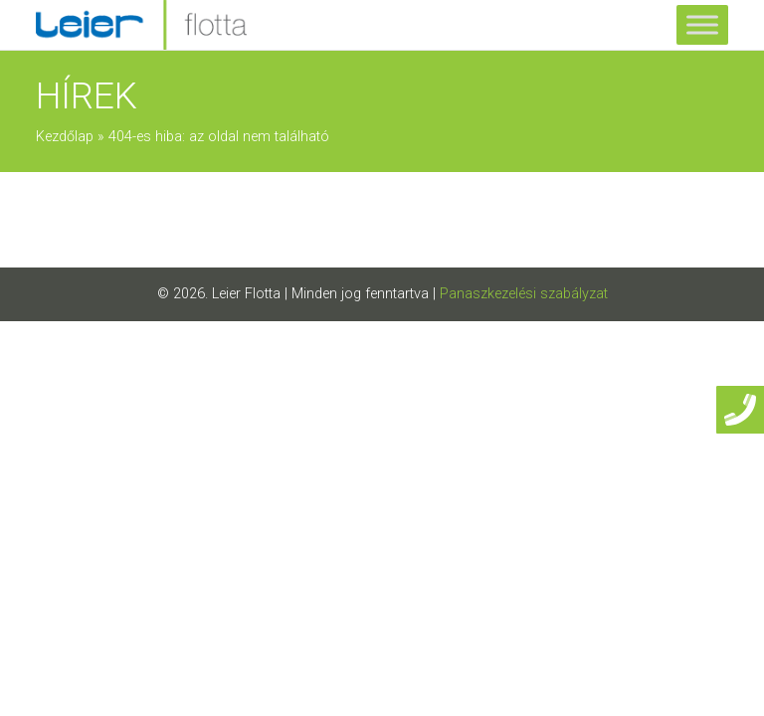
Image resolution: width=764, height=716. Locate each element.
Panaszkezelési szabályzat (524, 293)
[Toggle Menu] (702, 24)
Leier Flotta (246, 293)
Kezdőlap (65, 136)
